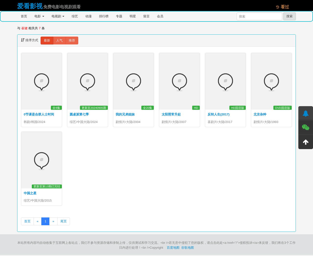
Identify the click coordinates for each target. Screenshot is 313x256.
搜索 (289, 16)
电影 (39, 16)
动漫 (88, 16)
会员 (160, 16)
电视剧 (58, 16)
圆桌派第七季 (79, 114)
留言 (146, 16)
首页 (24, 16)
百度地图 (173, 248)
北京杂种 (260, 114)
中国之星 (30, 193)
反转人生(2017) (219, 114)
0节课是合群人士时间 (39, 114)
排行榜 (104, 16)
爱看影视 (30, 6)
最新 (47, 40)
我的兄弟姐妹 (125, 114)
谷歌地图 (187, 248)
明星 (133, 16)
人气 (59, 40)
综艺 (75, 16)
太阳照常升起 (171, 114)
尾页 (63, 222)
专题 (119, 16)
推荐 (72, 40)
